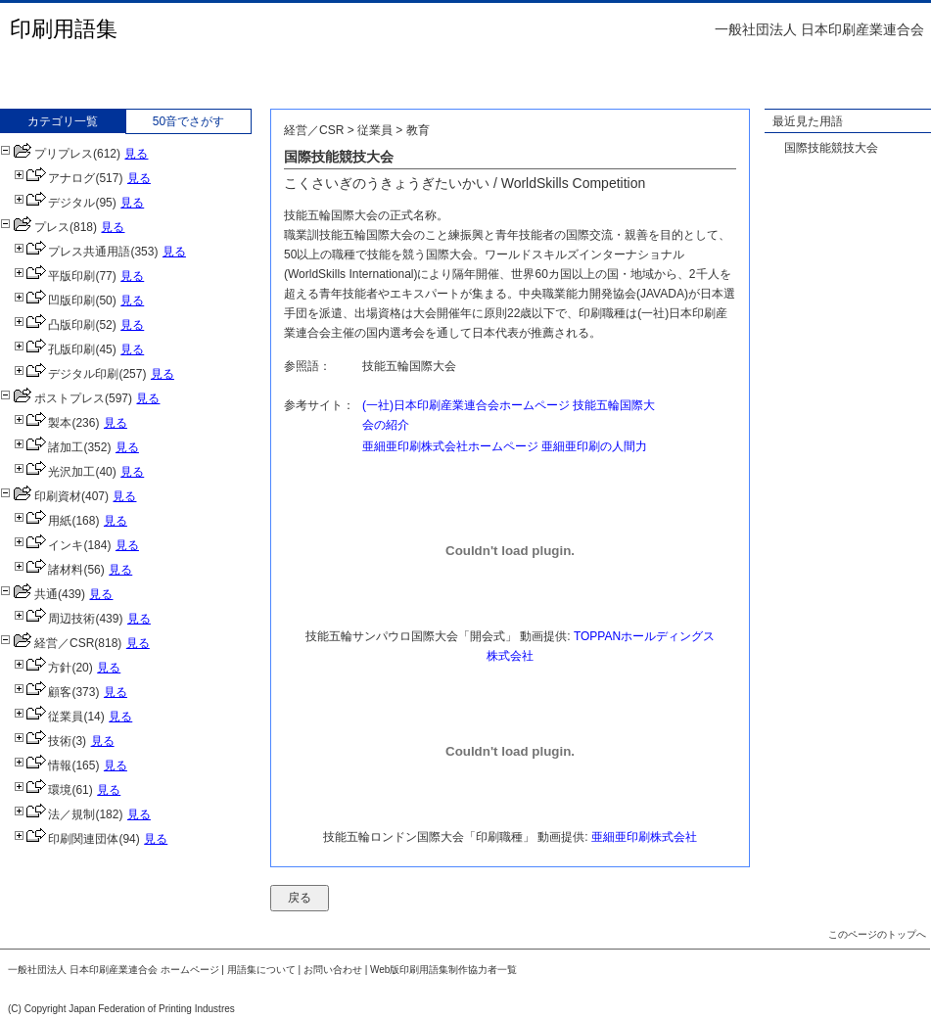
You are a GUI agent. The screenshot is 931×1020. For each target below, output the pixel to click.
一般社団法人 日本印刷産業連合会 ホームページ (113, 969)
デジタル (54, 202)
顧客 (42, 692)
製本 (42, 423)
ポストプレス (52, 398)
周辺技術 (54, 619)
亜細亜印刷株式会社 (644, 837)
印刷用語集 (63, 29)
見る (136, 154)
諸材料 (48, 570)
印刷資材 (40, 496)
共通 (29, 594)
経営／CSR (47, 643)
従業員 (48, 716)
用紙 (42, 521)
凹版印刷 (54, 300)
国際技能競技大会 (831, 148)
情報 (42, 765)
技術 (42, 741)
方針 (42, 667)
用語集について (261, 969)
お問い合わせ (332, 969)
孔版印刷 (54, 349)
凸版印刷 (54, 325)
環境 (42, 790)
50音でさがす (188, 121)
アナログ (54, 178)
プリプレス (46, 154)
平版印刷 (54, 276)
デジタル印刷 (66, 374)
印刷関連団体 (66, 839)
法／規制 (54, 814)
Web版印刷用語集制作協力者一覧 (443, 969)
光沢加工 (54, 472)
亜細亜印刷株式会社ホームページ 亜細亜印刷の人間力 (504, 446)
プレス (35, 227)
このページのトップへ (877, 934)
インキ (48, 545)
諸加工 (48, 447)
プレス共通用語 (72, 251)
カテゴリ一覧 (62, 121)
